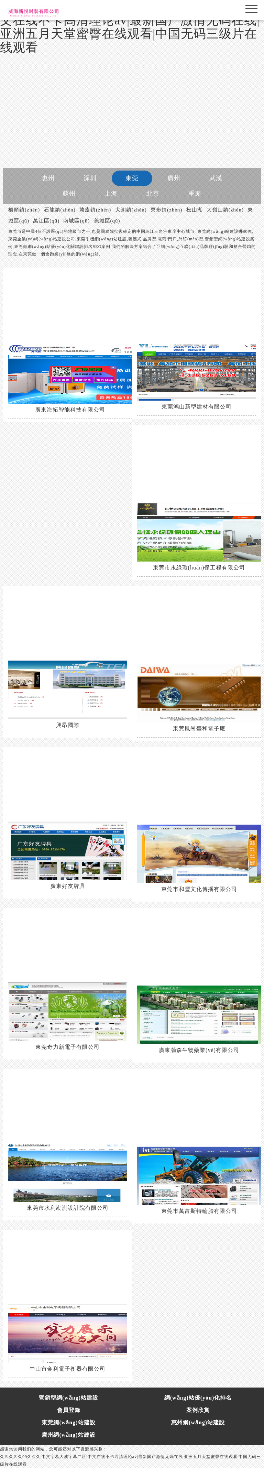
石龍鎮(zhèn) (60, 210)
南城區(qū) (76, 221)
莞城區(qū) (107, 221)
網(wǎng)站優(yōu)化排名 (198, 1398)
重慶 (194, 193)
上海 (111, 193)
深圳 (90, 178)
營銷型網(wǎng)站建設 (68, 1398)
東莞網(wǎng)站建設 (68, 1422)
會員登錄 (68, 1410)
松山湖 (194, 210)
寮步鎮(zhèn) (166, 210)
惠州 (48, 178)
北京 (153, 193)
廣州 (173, 178)
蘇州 (69, 193)
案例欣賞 (198, 1410)
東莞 (132, 178)
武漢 (215, 178)
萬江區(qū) (46, 221)
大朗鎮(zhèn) (131, 210)
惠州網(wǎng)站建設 (198, 1422)
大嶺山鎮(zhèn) (225, 210)
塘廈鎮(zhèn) (95, 210)
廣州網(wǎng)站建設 (68, 1435)
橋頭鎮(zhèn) (24, 210)
